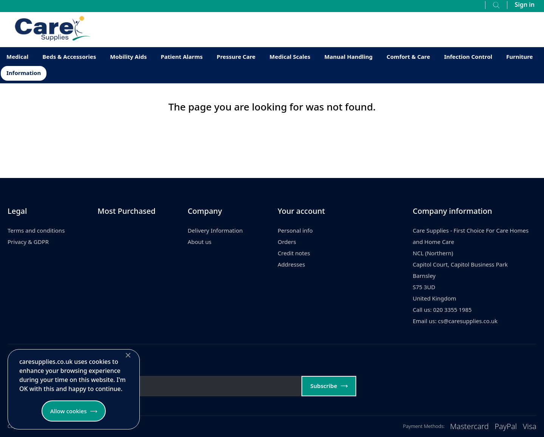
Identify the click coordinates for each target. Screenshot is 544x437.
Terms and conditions (36, 230)
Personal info (295, 230)
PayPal (506, 426)
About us (200, 241)
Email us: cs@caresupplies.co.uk (455, 321)
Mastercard (469, 426)
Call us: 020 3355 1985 (442, 309)
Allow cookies (68, 411)
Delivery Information (215, 230)
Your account (301, 211)
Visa (529, 426)
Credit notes (294, 253)
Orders (287, 241)
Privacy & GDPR (28, 241)
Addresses (291, 264)
